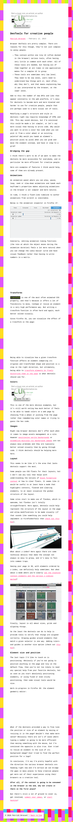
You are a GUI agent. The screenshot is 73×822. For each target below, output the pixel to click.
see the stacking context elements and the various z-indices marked (35, 576)
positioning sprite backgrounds (33, 438)
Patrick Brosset (18, 39)
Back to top (36, 815)
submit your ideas (33, 797)
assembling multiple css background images (31, 441)
